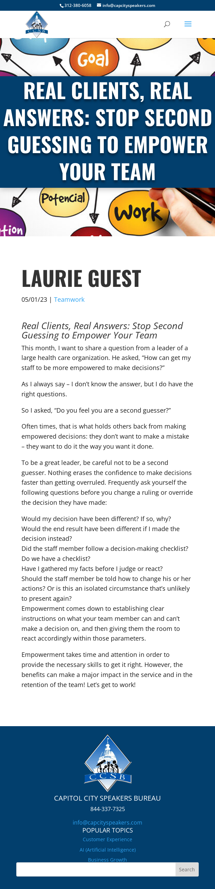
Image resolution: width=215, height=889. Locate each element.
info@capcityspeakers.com (107, 822)
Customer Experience (107, 839)
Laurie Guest (81, 277)
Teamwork (69, 299)
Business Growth (107, 859)
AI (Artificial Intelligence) (108, 849)
